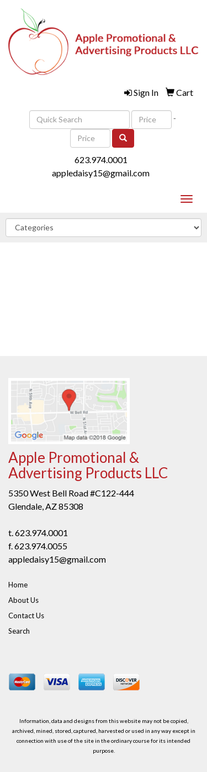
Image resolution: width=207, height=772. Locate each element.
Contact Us (26, 615)
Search (19, 631)
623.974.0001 (101, 159)
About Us (23, 600)
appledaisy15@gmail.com (101, 173)
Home (18, 584)
